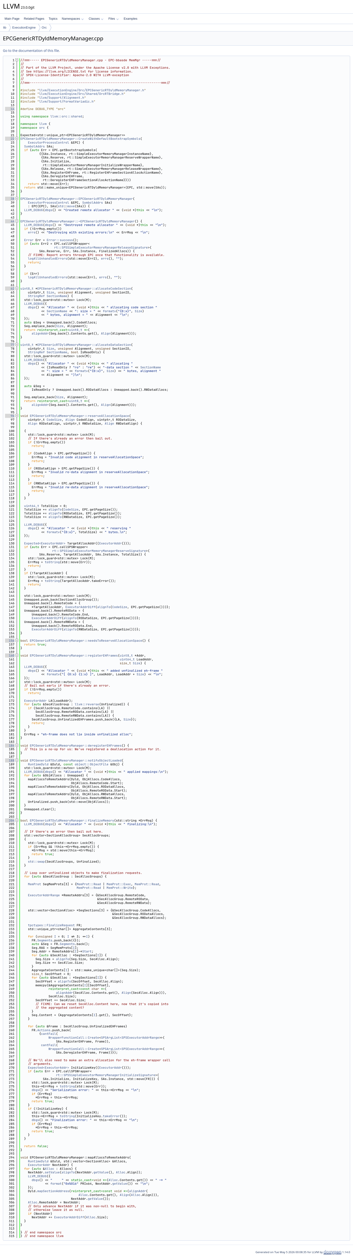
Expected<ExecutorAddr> (45, 543)
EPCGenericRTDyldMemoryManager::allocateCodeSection (84, 289)
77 (9, 345)
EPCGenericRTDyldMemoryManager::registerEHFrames (74, 655)
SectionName (57, 296)
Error (29, 240)
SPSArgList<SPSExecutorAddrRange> (131, 1038)
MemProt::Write (120, 888)
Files (113, 18)
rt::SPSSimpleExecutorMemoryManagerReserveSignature (99, 551)
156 (9, 641)
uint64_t (31, 506)
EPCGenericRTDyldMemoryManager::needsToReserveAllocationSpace (86, 641)
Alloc (49, 1169)
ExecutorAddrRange (44, 895)
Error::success (60, 240)
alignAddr (40, 333)
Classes (96, 18)
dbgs (48, 210)
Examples (130, 18)
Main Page (12, 18)
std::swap (36, 862)
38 (9, 199)
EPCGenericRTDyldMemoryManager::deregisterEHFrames (76, 746)
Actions (43, 1030)
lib (4, 27)
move (71, 206)
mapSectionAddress (53, 1191)
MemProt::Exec (119, 884)
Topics (53, 18)
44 (9, 221)
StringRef (36, 296)
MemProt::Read (89, 884)
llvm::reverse (87, 704)
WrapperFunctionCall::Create (74, 1038)
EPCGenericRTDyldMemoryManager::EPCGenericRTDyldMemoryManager (76, 199)
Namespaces (73, 18)
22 (9, 139)
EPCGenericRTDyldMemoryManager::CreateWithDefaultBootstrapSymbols (80, 139)
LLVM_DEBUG (33, 210)
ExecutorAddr (110, 543)
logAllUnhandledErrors (47, 258)
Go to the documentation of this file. (31, 50)
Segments (44, 940)
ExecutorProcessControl (48, 142)
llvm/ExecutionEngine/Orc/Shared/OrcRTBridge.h (81, 94)
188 (9, 760)
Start (86, 951)
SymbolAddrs (34, 146)
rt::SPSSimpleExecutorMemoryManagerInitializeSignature (105, 1075)
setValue (52, 1172)
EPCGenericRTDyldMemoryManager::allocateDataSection (84, 345)
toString (52, 562)
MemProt (34, 884)
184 (9, 746)
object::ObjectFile (91, 764)
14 (9, 109)
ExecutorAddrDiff (80, 607)
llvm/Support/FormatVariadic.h (66, 101)
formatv (109, 311)
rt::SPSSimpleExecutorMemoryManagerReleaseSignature (101, 247)
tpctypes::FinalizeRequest (51, 925)
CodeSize (54, 420)
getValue (100, 1172)
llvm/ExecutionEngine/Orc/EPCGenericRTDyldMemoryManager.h (91, 90)
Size (50, 292)
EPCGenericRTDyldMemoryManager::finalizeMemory (72, 820)
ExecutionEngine (24, 27)
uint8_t (27, 289)
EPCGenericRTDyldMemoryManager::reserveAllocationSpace (79, 416)
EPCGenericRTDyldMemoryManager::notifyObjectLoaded (76, 760)
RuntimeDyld (38, 764)
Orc (44, 27)
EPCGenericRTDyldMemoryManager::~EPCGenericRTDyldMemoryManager (77, 221)
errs (31, 232)
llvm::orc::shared (66, 116)
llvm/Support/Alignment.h (61, 98)
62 (9, 289)
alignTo (55, 509)
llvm (43, 124)
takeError (111, 1116)
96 (9, 416)
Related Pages (34, 18)
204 (9, 820)
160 (9, 655)
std (60, 206)
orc (42, 128)
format (56, 1184)
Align (105, 333)
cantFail (48, 1034)
